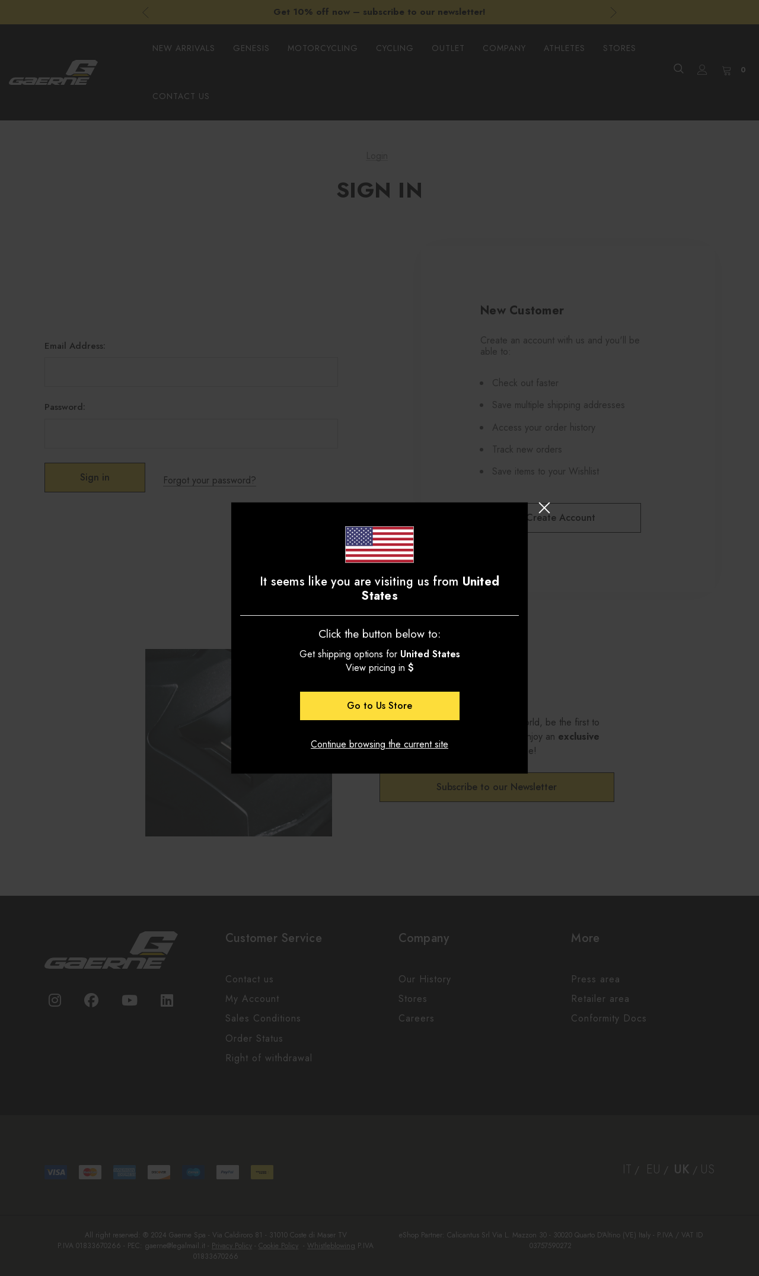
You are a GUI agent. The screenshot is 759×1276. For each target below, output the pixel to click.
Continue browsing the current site (379, 744)
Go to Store (379, 705)
